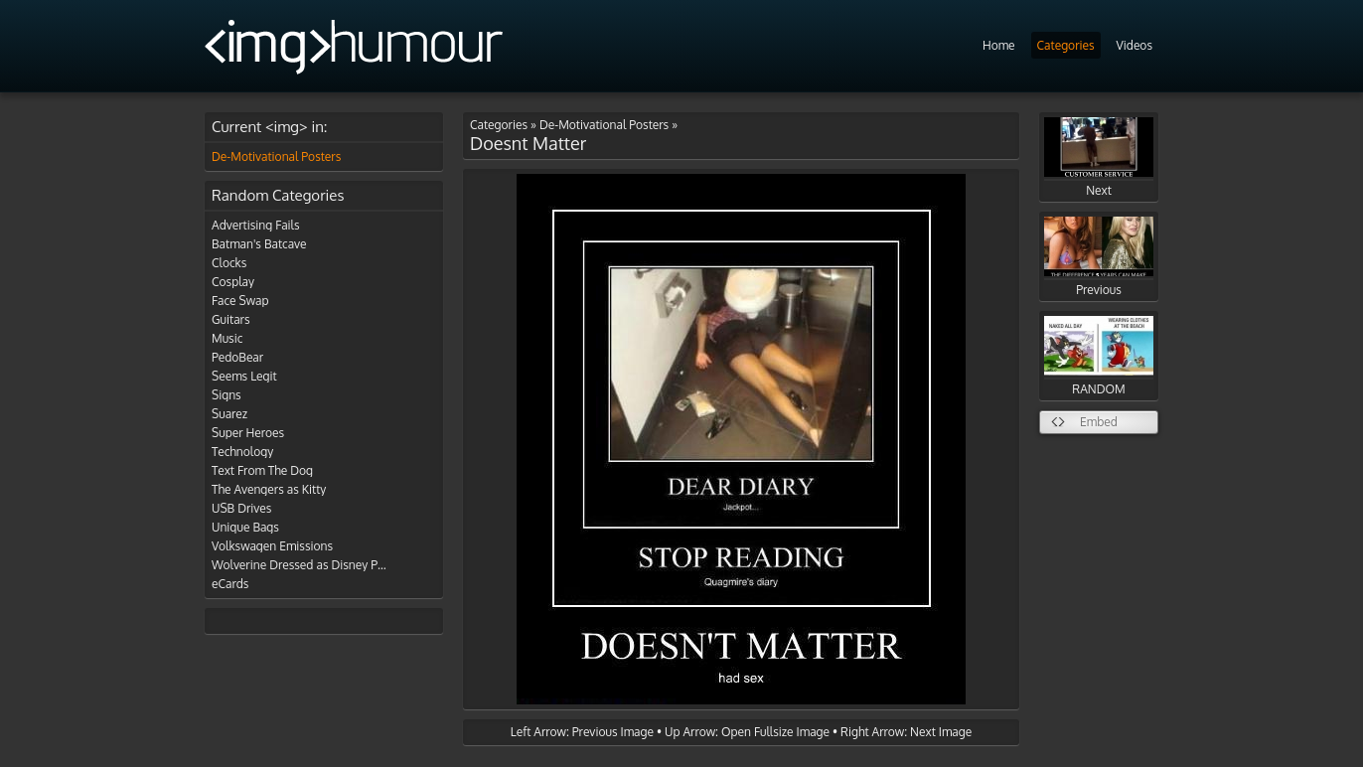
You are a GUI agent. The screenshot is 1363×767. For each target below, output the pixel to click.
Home (999, 45)
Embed (1099, 421)
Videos (1134, 45)
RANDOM (1098, 356)
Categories (1066, 45)
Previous (1098, 257)
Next (1098, 157)
